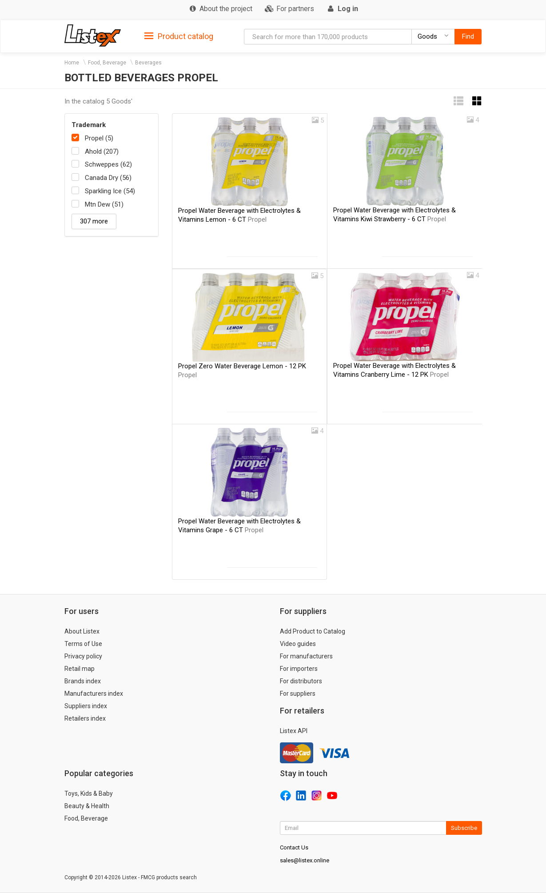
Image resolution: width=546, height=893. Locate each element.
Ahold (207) (102, 151)
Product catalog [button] (178, 36)
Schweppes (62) (108, 164)
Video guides (298, 643)
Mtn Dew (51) (104, 204)
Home (71, 63)
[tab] (178, 36)
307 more (94, 221)
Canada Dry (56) (108, 178)
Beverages (148, 63)
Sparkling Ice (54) (110, 191)
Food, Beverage (107, 63)
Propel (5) (99, 138)
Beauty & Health (86, 805)
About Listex (82, 631)
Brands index (82, 681)
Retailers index (85, 718)
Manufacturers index (93, 693)
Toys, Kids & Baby (88, 793)
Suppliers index (85, 706)
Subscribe (464, 828)
